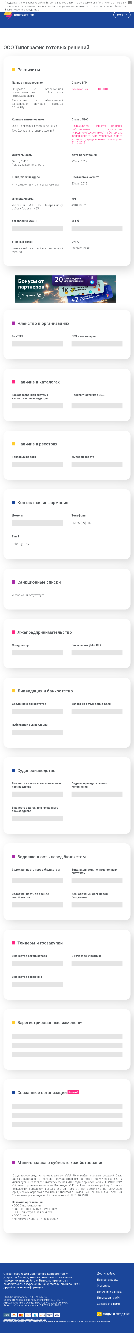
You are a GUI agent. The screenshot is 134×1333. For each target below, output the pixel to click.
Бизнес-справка (107, 1279)
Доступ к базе (106, 1273)
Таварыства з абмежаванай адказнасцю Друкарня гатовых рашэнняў (37, 104)
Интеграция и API (108, 1297)
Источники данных (109, 1291)
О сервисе (103, 1285)
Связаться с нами (108, 1303)
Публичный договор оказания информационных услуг (24, 1320)
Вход (120, 14)
